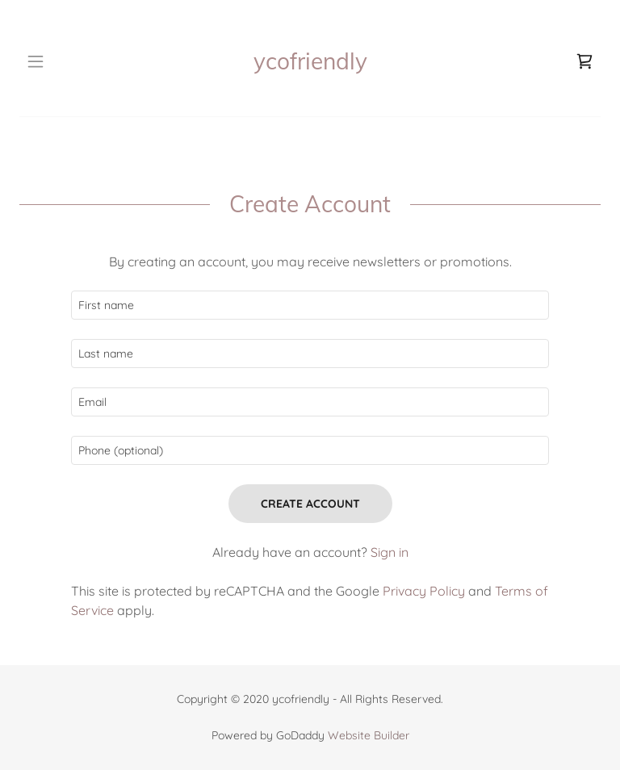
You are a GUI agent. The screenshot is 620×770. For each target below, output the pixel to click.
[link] (310, 61)
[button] (46, 61)
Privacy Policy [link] (424, 591)
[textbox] (310, 305)
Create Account (310, 503)
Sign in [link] (389, 552)
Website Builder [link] (368, 735)
